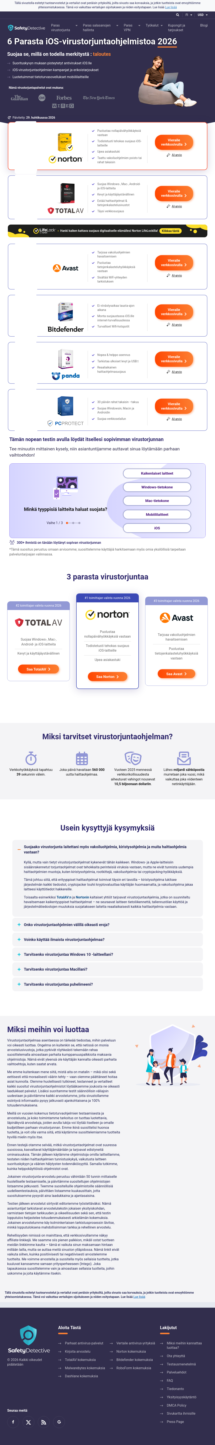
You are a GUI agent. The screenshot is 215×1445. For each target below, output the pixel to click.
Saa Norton (107, 682)
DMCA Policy (176, 1405)
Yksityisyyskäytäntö (181, 1397)
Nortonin (82, 903)
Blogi (204, 25)
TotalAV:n (64, 903)
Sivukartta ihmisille (181, 1414)
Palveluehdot (176, 1373)
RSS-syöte (43, 1422)
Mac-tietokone (157, 506)
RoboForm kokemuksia (134, 1368)
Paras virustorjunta (60, 27)
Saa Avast (176, 679)
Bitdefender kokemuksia (135, 1360)
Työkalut (152, 25)
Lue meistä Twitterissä (28, 1422)
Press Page (175, 1422)
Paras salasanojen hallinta (97, 27)
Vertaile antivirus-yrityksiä (136, 1343)
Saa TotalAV (39, 674)
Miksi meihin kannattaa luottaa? (184, 1345)
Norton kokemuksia (131, 1351)
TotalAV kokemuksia (80, 1360)
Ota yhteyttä (176, 1356)
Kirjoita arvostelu (77, 1351)
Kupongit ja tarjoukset (176, 27)
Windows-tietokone (157, 493)
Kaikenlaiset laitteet (157, 479)
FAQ (170, 1381)
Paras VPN (128, 27)
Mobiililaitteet (157, 520)
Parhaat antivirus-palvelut (84, 1343)
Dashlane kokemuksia (81, 1376)
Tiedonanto (175, 1389)
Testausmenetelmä (181, 1364)
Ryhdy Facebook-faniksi (13, 1422)
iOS (157, 533)
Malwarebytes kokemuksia (85, 1368)
